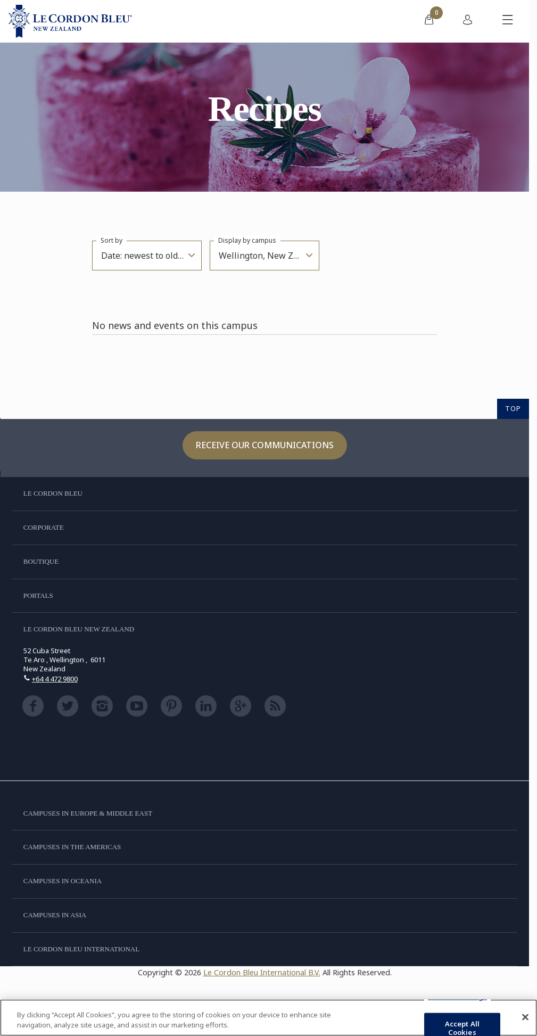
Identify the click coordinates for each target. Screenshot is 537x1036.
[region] (268, 1017)
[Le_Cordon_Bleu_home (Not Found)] (70, 21)
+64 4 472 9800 (55, 679)
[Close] (525, 1017)
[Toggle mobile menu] (507, 21)
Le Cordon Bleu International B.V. (261, 972)
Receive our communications (265, 445)
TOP (513, 408)
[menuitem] (429, 21)
